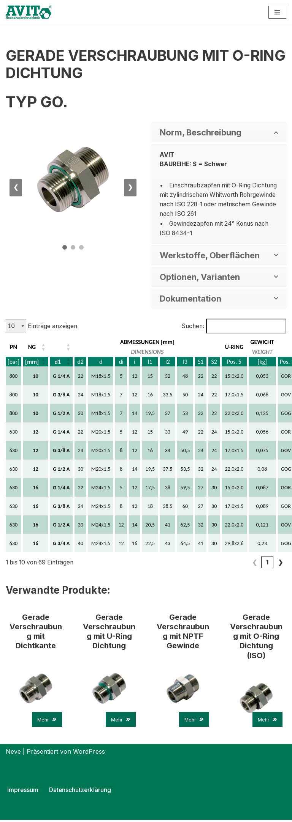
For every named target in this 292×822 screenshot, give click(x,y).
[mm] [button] (32, 362)
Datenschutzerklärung (80, 792)
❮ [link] (177, 563)
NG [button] (32, 348)
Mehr (47, 721)
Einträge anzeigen (52, 327)
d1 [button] (58, 362)
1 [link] (190, 563)
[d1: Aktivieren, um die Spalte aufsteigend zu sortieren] (61, 348)
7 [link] (267, 563)
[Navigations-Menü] (277, 12)
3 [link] (215, 563)
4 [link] (228, 563)
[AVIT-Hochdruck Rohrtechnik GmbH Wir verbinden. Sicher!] (28, 12)
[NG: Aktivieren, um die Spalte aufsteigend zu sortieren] (35, 348)
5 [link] (241, 563)
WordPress (89, 754)
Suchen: (191, 327)
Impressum (23, 792)
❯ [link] (280, 563)
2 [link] (203, 563)
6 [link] (254, 563)
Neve (13, 754)
